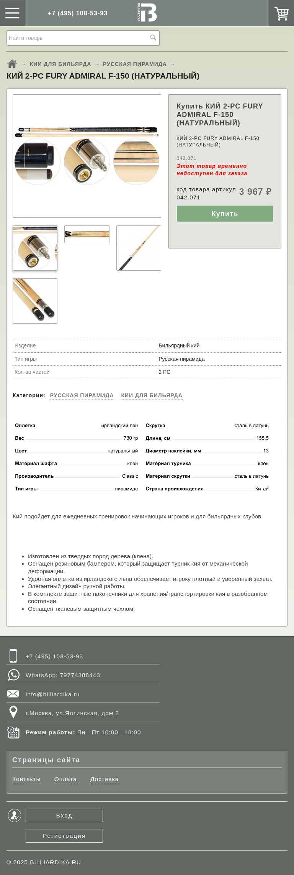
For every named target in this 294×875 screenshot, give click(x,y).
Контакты (26, 779)
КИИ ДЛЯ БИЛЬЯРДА (60, 64)
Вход (64, 815)
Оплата (65, 779)
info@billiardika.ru (53, 694)
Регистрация (64, 835)
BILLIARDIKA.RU (55, 862)
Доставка (104, 779)
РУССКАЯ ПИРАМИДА (135, 64)
